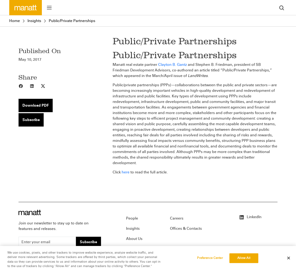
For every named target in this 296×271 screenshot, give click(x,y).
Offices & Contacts (186, 228)
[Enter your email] (47, 242)
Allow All (243, 259)
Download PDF (35, 105)
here (126, 172)
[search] (281, 7)
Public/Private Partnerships (72, 21)
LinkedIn (250, 217)
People (132, 218)
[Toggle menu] (49, 7)
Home (14, 21)
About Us (134, 238)
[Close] (289, 259)
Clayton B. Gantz (172, 64)
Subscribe (31, 120)
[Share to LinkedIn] (35, 86)
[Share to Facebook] (24, 86)
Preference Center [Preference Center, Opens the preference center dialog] (210, 259)
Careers (176, 218)
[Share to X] (46, 86)
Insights (34, 21)
